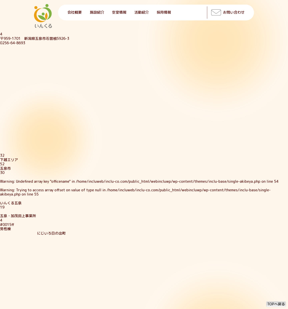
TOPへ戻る (276, 304)
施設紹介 (97, 12)
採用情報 (164, 12)
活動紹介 (141, 12)
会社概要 (74, 12)
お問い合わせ (234, 12)
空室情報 (119, 12)
